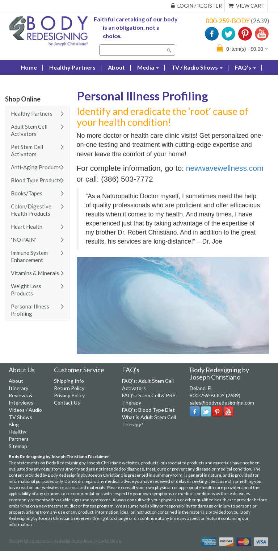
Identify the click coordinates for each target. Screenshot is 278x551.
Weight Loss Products (26, 290)
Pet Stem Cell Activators (27, 150)
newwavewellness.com (225, 168)
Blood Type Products (36, 180)
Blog (27, 81)
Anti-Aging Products (36, 167)
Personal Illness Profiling (30, 310)
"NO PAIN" (24, 239)
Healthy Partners (72, 67)
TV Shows (20, 417)
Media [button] (148, 67)
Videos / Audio (25, 410)
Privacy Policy (69, 395)
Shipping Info (69, 381)
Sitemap (18, 446)
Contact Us (60, 81)
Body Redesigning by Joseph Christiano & (82, 541)
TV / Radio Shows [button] (197, 67)
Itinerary (18, 388)
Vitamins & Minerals (35, 273)
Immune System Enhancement (29, 256)
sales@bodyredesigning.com (222, 402)
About (116, 67)
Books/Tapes (26, 193)
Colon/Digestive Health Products (31, 210)
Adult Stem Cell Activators (29, 130)
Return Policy (69, 388)
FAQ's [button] (245, 67)
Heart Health (26, 226)
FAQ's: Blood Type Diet (148, 410)
